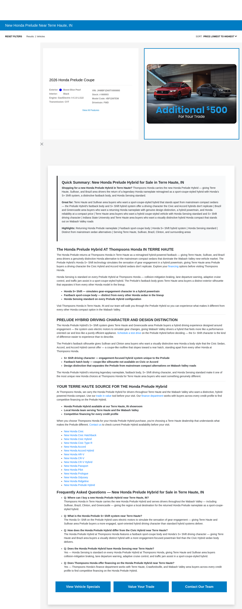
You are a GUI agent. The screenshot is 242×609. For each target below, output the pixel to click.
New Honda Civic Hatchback (80, 435)
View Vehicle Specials (83, 587)
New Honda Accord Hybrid (79, 450)
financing (173, 266)
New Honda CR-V (74, 458)
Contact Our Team (199, 587)
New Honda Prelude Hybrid (79, 485)
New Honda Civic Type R (78, 442)
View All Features (90, 110)
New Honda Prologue (76, 473)
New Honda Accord (75, 446)
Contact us (95, 424)
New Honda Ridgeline (76, 481)
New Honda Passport (76, 465)
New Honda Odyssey (76, 477)
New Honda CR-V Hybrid (78, 462)
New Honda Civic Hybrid (78, 439)
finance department (152, 395)
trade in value (104, 395)
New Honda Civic (74, 431)
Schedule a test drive (129, 333)
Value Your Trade (141, 587)
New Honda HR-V (74, 454)
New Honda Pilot (73, 469)
